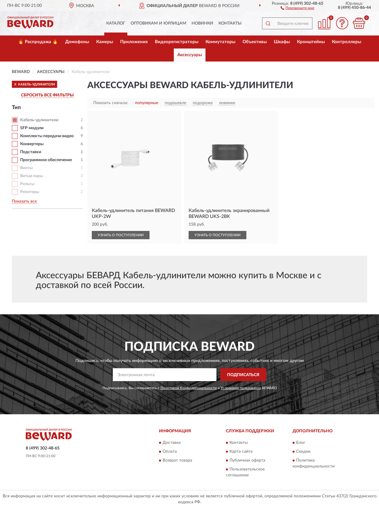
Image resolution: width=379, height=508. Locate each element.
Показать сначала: (110, 103)
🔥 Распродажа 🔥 (38, 42)
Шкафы (282, 42)
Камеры (104, 42)
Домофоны (77, 42)
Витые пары (31, 176)
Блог (300, 443)
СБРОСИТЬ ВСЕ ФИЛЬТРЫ (47, 95)
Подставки (30, 152)
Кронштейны (311, 42)
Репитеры (29, 192)
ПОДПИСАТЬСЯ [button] (243, 375)
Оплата (170, 451)
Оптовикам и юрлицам (158, 23)
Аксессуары (189, 55)
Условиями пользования (241, 388)
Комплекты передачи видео (47, 136)
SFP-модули (32, 128)
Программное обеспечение (46, 160)
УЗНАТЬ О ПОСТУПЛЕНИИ (121, 235)
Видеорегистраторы (176, 42)
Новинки (202, 23)
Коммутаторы (220, 42)
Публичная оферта (247, 460)
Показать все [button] (24, 201)
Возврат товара (177, 460)
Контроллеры (346, 42)
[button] (297, 7)
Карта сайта (241, 451)
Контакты (230, 23)
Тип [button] (16, 107)
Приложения (134, 42)
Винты (26, 168)
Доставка (172, 443)
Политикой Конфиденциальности (188, 388)
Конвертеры (32, 144)
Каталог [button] (115, 23)
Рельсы (27, 184)
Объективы (255, 42)
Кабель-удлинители (39, 120)
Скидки (303, 451)
